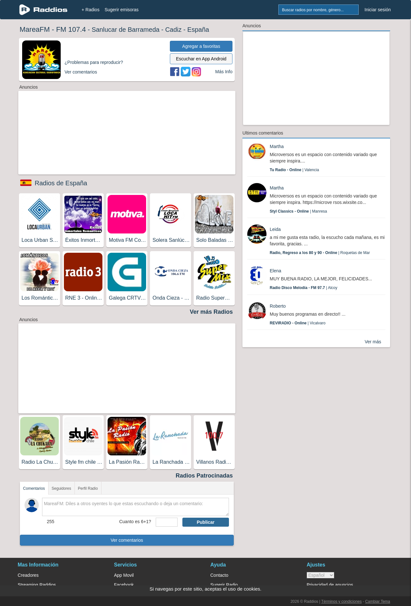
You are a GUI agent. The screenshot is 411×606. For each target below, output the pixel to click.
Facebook (124, 584)
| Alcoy (303, 287)
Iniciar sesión (377, 9)
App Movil (124, 575)
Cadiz (173, 29)
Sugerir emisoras (122, 9)
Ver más (373, 341)
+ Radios (91, 9)
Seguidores (61, 488)
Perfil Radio (88, 488)
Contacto (219, 575)
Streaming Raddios (37, 584)
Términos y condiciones (341, 601)
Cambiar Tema (377, 601)
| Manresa (298, 211)
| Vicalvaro (298, 323)
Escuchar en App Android (201, 58)
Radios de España (61, 183)
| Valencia (294, 170)
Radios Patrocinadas (204, 475)
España (198, 29)
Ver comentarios (126, 540)
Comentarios (34, 488)
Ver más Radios (211, 312)
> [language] (320, 575)
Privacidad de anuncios (330, 584)
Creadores (28, 575)
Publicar (205, 522)
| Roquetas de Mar (320, 252)
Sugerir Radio (224, 584)
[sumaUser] (166, 522)
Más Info (223, 71)
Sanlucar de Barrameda (125, 29)
